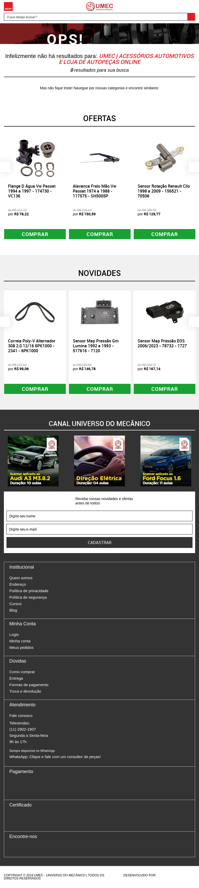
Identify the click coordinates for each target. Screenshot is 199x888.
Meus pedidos (21, 647)
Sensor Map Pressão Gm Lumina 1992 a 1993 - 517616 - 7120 (96, 346)
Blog (13, 610)
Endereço (17, 584)
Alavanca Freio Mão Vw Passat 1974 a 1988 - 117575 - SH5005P (94, 191)
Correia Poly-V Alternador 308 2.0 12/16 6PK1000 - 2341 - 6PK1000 (31, 346)
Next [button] (194, 167)
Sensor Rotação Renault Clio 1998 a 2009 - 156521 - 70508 (164, 191)
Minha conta (20, 641)
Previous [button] (5, 167)
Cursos (15, 604)
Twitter (31, 848)
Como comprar (22, 672)
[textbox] (99, 17)
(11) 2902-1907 (22, 729)
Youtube (40, 848)
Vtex (185, 875)
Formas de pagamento (28, 685)
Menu (8, 6)
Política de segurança (28, 597)
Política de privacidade (28, 591)
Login (14, 635)
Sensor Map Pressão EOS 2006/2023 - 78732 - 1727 (162, 343)
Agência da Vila (166, 875)
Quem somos (20, 578)
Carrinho (190, 6)
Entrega (16, 678)
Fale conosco (20, 716)
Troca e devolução (25, 691)
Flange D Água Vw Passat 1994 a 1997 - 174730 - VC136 (31, 191)
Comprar (35, 234)
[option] (35, 187)
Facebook (13, 848)
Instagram (22, 848)
